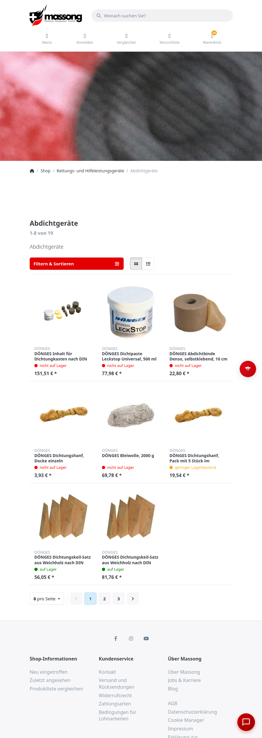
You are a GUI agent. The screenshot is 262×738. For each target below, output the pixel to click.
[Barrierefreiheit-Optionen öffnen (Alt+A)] (248, 369)
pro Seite (45, 598)
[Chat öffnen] (246, 722)
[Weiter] (133, 598)
